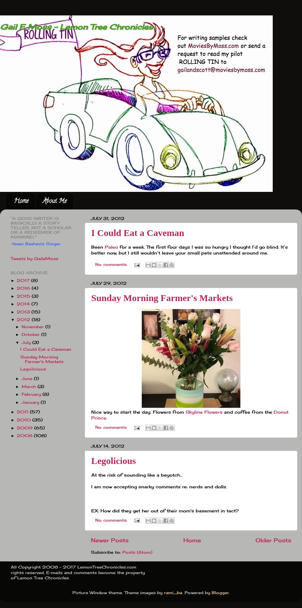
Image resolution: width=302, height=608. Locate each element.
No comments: (112, 264)
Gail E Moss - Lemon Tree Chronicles (76, 26)
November (33, 327)
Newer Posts (110, 540)
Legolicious (113, 461)
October (31, 334)
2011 (23, 412)
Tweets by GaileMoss (34, 258)
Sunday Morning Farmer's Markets (162, 298)
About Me (55, 201)
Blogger (220, 592)
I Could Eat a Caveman (137, 233)
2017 (24, 280)
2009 (25, 428)
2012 (24, 319)
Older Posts (273, 540)
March (30, 386)
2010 (24, 420)
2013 (24, 312)
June (28, 378)
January (31, 402)
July (27, 342)
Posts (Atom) (137, 552)
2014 (24, 304)
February (32, 394)
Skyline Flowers (203, 412)
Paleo (111, 247)
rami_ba (173, 592)
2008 (25, 435)
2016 (24, 288)
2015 (24, 296)
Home (21, 201)
